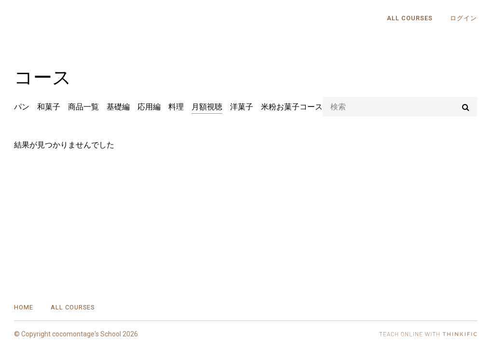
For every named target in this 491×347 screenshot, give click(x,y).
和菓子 (48, 106)
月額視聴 (206, 106)
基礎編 (118, 106)
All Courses (410, 18)
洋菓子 (241, 106)
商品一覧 (83, 106)
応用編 (149, 106)
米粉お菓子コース (292, 106)
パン (21, 106)
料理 (176, 106)
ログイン (463, 18)
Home (23, 307)
